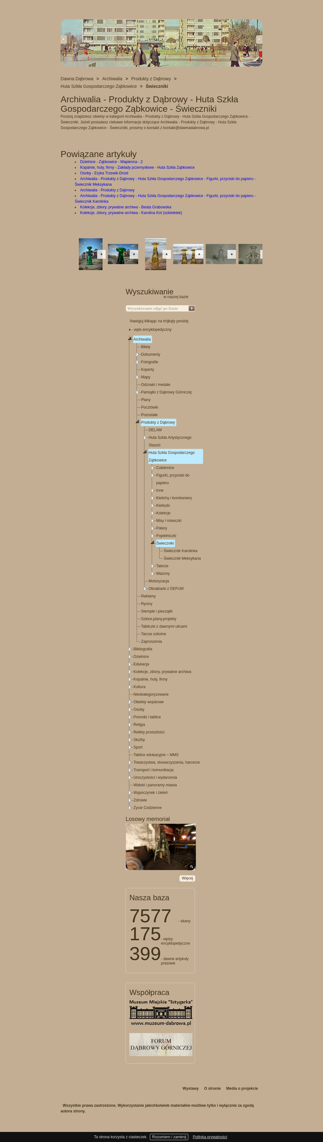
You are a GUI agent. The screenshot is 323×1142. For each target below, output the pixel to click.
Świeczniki (165, 543)
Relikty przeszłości (149, 732)
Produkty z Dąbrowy (158, 422)
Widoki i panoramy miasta (155, 785)
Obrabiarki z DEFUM (166, 588)
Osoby (138, 709)
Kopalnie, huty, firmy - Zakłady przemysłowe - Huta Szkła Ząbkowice (137, 167)
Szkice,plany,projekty (158, 619)
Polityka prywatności (210, 1137)
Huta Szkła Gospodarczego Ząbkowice (172, 456)
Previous (63, 39)
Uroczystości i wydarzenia (155, 777)
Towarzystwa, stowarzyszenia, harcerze (166, 762)
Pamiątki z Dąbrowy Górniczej (166, 392)
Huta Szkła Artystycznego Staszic (170, 441)
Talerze (162, 566)
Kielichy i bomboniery (174, 498)
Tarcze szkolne (153, 634)
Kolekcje (163, 513)
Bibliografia (142, 649)
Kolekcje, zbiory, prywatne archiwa (162, 672)
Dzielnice (141, 656)
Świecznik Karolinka (180, 551)
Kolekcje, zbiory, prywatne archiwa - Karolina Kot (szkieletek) (131, 213)
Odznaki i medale (155, 384)
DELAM (155, 430)
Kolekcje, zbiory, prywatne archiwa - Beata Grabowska (125, 207)
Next (259, 39)
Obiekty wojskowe (148, 702)
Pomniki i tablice (147, 717)
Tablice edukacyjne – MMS (156, 755)
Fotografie (149, 362)
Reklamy (148, 596)
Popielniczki (166, 536)
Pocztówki (149, 407)
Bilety (145, 347)
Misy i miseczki (168, 520)
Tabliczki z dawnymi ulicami (164, 626)
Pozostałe (149, 415)
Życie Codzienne (147, 808)
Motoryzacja (159, 581)
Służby (139, 740)
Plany (145, 400)
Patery (161, 528)
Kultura (139, 687)
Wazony (163, 573)
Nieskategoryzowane (150, 694)
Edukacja (141, 664)
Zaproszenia (151, 641)
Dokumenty (150, 354)
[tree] (161, 573)
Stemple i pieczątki (157, 611)
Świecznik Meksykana (182, 558)
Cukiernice (165, 468)
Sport (138, 747)
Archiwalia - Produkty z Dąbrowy (107, 190)
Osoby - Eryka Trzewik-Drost (104, 173)
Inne (159, 490)
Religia (139, 724)
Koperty (147, 369)
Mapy (145, 377)
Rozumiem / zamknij (169, 1137)
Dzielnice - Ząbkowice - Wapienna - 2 (111, 162)
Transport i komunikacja (153, 770)
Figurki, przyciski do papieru (172, 479)
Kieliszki (163, 505)
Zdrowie (140, 800)
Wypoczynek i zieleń (150, 792)
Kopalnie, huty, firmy (150, 679)
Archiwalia (142, 339)
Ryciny (146, 604)
